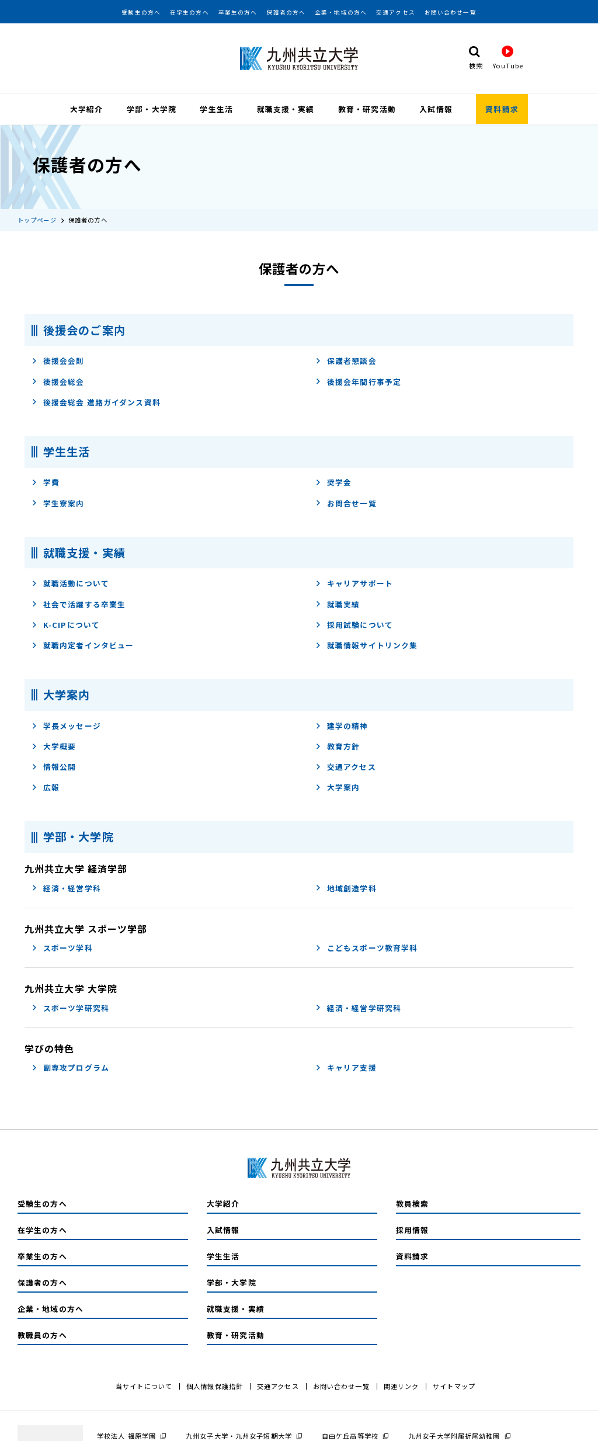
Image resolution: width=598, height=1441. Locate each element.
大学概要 (54, 745)
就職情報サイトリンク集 (366, 644)
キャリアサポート (354, 582)
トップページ (37, 218)
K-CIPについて (66, 623)
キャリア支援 (346, 1066)
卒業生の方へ (238, 12)
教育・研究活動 (367, 108)
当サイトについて (144, 1385)
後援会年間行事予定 (358, 380)
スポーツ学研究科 (70, 1006)
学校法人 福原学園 (126, 1434)
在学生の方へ (189, 12)
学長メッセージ (66, 724)
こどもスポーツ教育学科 (366, 947)
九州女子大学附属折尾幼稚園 (454, 1434)
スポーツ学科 (62, 947)
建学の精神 (341, 724)
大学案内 (337, 786)
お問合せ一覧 (346, 502)
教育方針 (337, 745)
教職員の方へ (42, 1333)
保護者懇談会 (346, 360)
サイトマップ (454, 1385)
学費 (46, 481)
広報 (46, 786)
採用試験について (354, 623)
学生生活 (216, 108)
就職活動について (70, 582)
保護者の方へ (285, 12)
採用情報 (412, 1228)
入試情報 (435, 108)
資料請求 (501, 108)
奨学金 (333, 481)
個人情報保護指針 (214, 1385)
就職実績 (337, 603)
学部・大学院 (151, 108)
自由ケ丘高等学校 (350, 1434)
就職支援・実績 (286, 108)
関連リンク (401, 1385)
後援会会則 (58, 360)
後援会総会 (58, 380)
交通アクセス (395, 12)
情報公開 (54, 766)
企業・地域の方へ (341, 12)
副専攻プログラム (70, 1066)
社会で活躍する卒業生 (79, 603)
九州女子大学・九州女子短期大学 (239, 1434)
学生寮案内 (58, 502)
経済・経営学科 (66, 887)
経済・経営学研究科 (358, 1006)
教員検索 (412, 1202)
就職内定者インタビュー (83, 644)
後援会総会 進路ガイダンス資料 (96, 401)
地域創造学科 (346, 887)
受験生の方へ (141, 12)
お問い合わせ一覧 (451, 12)
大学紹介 (86, 108)
